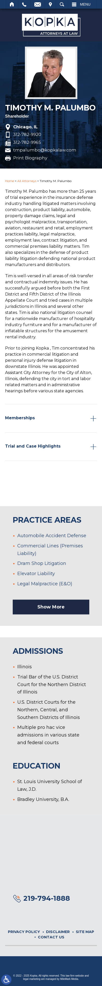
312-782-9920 (27, 134)
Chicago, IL (25, 127)
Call (24, 4)
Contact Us (51, 937)
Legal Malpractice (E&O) (44, 599)
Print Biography (30, 158)
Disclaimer (58, 931)
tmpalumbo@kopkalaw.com (44, 150)
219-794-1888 (46, 898)
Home (12, 4)
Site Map (85, 931)
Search (62, 4)
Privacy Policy (24, 931)
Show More (51, 623)
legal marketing (31, 979)
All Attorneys (26, 181)
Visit (50, 4)
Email (38, 4)
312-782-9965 (27, 142)
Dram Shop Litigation (41, 579)
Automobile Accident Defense (51, 551)
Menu (85, 4)
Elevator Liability (36, 589)
